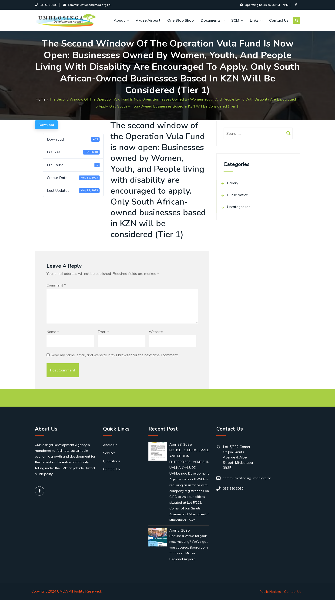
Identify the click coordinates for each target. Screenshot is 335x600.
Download (46, 125)
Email (103, 332)
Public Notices (270, 592)
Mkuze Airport (147, 20)
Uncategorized (239, 207)
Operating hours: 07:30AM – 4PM (264, 5)
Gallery (232, 183)
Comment (56, 285)
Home (41, 99)
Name (53, 332)
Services (109, 453)
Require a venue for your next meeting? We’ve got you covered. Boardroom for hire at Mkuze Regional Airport (188, 547)
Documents (212, 20)
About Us (110, 445)
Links (256, 20)
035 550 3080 (46, 5)
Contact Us (278, 20)
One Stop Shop (180, 20)
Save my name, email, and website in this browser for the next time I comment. (114, 355)
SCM (237, 20)
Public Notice (237, 195)
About (121, 20)
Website (156, 332)
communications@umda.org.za (87, 5)
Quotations (111, 461)
